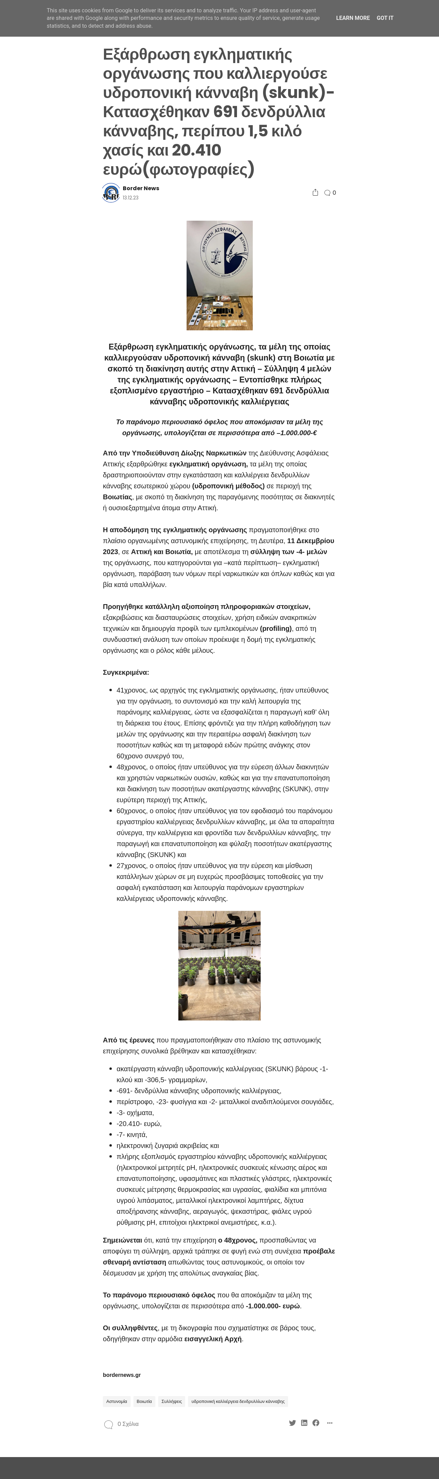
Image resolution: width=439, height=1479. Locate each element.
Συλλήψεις (172, 1401)
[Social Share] (315, 192)
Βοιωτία (144, 1401)
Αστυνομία (116, 1401)
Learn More (353, 18)
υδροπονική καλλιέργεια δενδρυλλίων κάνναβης (238, 1401)
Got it (385, 18)
